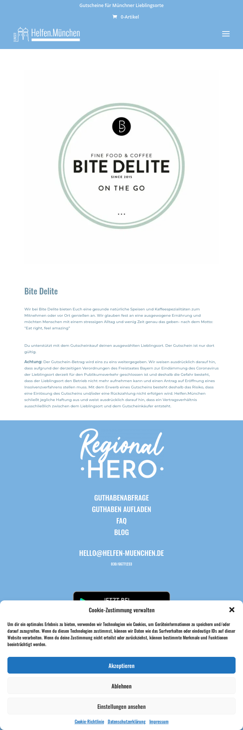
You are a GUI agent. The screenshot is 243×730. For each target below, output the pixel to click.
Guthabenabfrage (121, 497)
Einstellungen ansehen (121, 706)
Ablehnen (121, 686)
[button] (232, 609)
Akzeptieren (121, 665)
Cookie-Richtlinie (89, 721)
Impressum (159, 721)
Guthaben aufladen (121, 508)
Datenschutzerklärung (127, 721)
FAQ (121, 520)
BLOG (121, 532)
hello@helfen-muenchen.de (121, 552)
